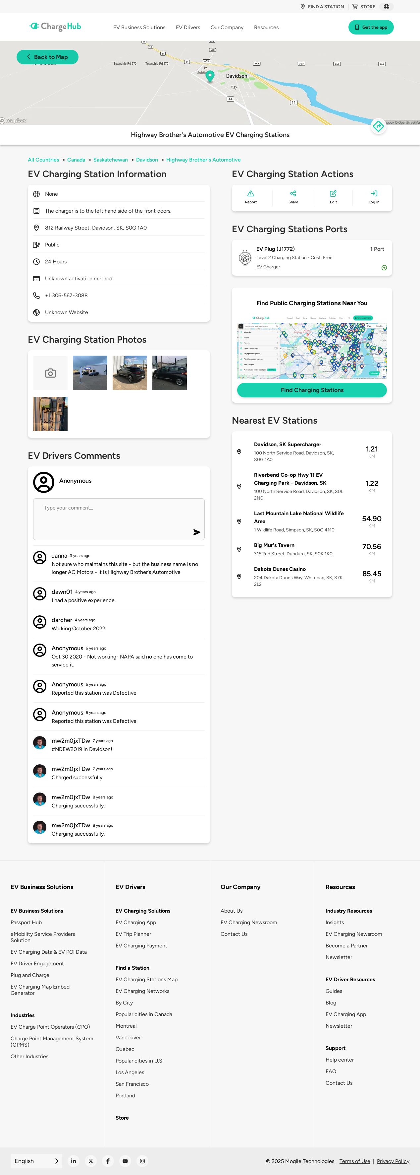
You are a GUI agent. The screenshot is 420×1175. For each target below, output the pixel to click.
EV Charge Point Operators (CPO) (50, 1027)
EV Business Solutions (37, 911)
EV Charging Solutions (143, 911)
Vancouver (128, 1037)
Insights (335, 922)
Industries (22, 1015)
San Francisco (132, 1084)
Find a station (322, 7)
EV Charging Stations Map (147, 979)
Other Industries (29, 1056)
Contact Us (234, 934)
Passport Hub (26, 922)
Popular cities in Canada (144, 1014)
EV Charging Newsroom (249, 922)
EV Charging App (136, 922)
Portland (125, 1095)
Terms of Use (355, 1161)
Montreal (126, 1026)
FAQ (331, 1071)
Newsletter (339, 957)
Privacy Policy (393, 1161)
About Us (231, 911)
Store (363, 7)
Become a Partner (347, 945)
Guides (334, 991)
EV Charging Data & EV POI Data (49, 952)
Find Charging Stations (312, 390)
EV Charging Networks (142, 991)
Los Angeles (130, 1072)
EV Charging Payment (141, 945)
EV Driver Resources (350, 979)
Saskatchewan (110, 160)
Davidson (147, 160)
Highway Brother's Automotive (203, 160)
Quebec (125, 1049)
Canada (76, 160)
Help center (340, 1060)
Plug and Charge (30, 975)
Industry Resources (349, 911)
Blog (331, 1003)
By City (124, 1003)
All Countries (43, 160)
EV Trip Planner (133, 934)
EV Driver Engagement (37, 963)
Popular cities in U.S (139, 1061)
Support (335, 1048)
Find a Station (132, 968)
